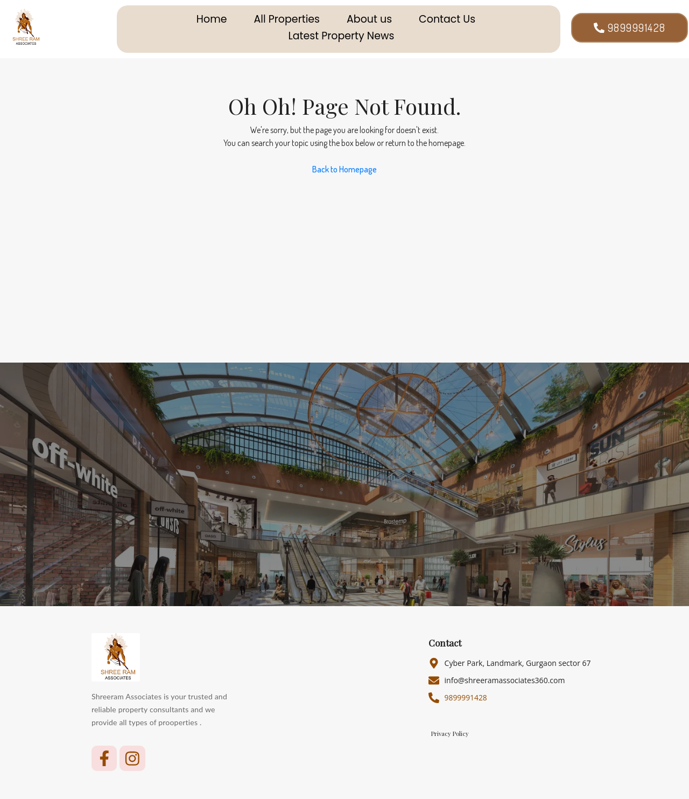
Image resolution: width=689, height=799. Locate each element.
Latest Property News (342, 36)
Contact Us (447, 19)
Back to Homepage (344, 169)
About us (369, 19)
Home (211, 19)
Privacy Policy (450, 734)
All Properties (287, 19)
